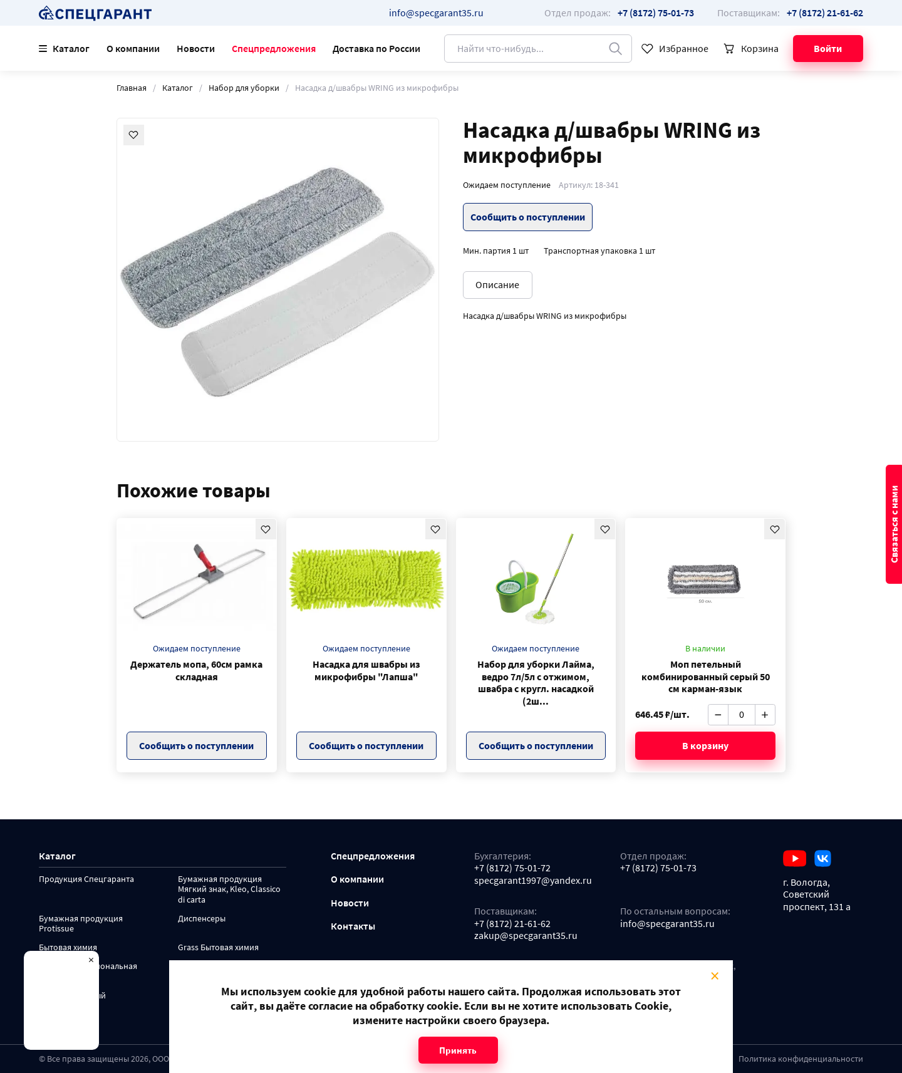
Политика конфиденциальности (801, 1059)
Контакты (353, 926)
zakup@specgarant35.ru (526, 935)
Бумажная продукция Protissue (81, 924)
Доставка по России (376, 48)
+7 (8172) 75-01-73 (658, 868)
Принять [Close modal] (458, 1050)
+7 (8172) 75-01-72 (512, 868)
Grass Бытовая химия (218, 948)
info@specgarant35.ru (436, 13)
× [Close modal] (714, 976)
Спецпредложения (274, 48)
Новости (196, 48)
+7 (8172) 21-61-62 (512, 924)
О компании (133, 48)
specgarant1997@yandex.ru (533, 880)
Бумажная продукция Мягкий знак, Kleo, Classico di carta (229, 889)
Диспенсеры (202, 919)
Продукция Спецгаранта (86, 879)
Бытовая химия (68, 948)
